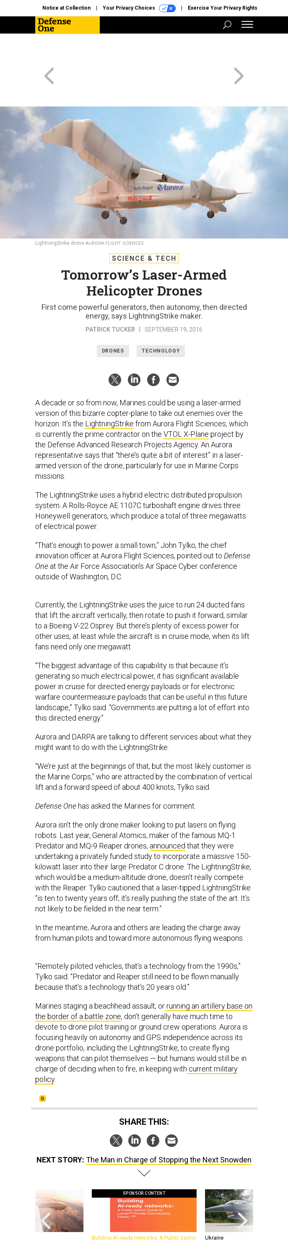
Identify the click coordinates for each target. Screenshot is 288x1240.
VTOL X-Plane (186, 403)
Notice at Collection (66, 8)
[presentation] (45, 1189)
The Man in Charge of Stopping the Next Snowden (169, 1129)
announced (167, 815)
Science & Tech (144, 228)
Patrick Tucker (110, 299)
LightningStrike (109, 393)
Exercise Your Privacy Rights (222, 8)
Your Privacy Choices (139, 8)
